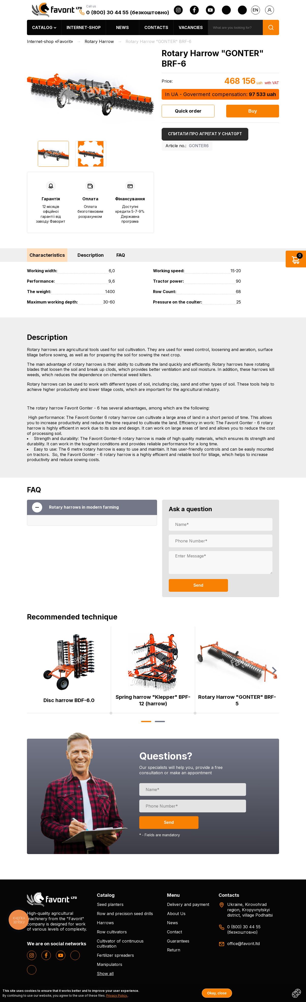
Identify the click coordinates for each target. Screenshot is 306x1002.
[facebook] (194, 10)
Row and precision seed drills (125, 913)
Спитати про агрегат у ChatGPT (205, 133)
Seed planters (110, 904)
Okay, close (217, 993)
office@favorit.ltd (243, 943)
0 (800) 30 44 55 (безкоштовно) (127, 12)
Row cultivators (112, 931)
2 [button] (160, 721)
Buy (252, 111)
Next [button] (274, 670)
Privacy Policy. (117, 995)
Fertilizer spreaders (115, 955)
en (255, 9)
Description (91, 255)
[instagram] (178, 10)
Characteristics (47, 255)
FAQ (120, 255)
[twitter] (226, 10)
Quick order (188, 111)
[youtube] (210, 10)
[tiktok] (242, 10)
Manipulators (109, 964)
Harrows (105, 922)
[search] (235, 27)
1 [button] (146, 721)
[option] (90, 92)
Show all (105, 973)
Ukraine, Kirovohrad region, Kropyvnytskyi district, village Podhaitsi (250, 910)
